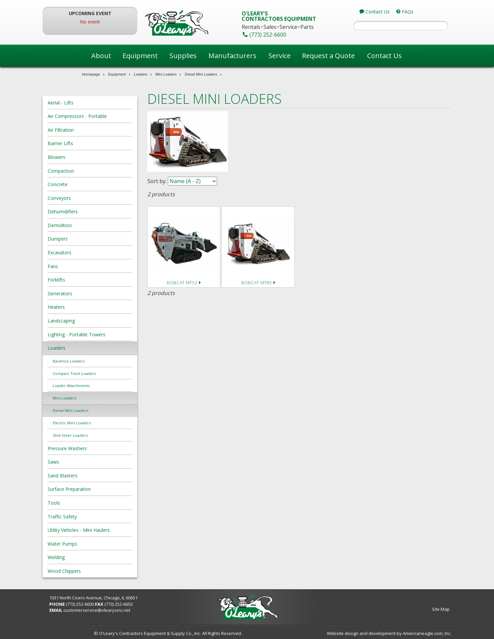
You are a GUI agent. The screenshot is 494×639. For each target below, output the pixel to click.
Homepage (91, 74)
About (101, 55)
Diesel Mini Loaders (201, 74)
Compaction (98, 171)
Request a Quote (328, 55)
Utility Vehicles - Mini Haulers (116, 530)
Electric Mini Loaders (109, 422)
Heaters (93, 307)
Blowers (94, 157)
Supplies (183, 55)
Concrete (95, 184)
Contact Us (384, 55)
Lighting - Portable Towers (114, 334)
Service (279, 55)
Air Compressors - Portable (114, 116)
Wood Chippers (101, 571)
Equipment (140, 55)
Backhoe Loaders (106, 361)
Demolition (97, 225)
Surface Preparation (107, 489)
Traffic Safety (99, 516)
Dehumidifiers (100, 211)
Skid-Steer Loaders (107, 435)
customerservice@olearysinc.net (134, 610)
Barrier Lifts (98, 143)
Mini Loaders (166, 74)
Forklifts (94, 279)
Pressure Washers (105, 448)
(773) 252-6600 (117, 604)
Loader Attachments (108, 385)
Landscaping (98, 320)
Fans (90, 266)
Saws (91, 462)
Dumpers (95, 239)
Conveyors (96, 198)
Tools (91, 503)
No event (118, 21)
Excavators (97, 252)
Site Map (403, 609)
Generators (97, 293)
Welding (93, 557)
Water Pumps (100, 544)
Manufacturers (232, 55)
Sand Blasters (100, 475)
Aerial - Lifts (98, 102)
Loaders (140, 74)
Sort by (175, 181)
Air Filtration (98, 130)
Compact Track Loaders (112, 373)
